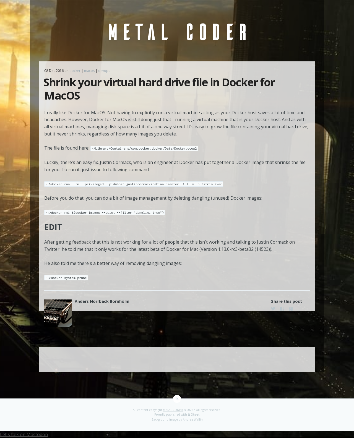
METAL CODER (173, 410)
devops (104, 70)
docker (74, 70)
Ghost (195, 414)
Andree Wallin (193, 419)
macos (89, 70)
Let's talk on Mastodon (24, 434)
